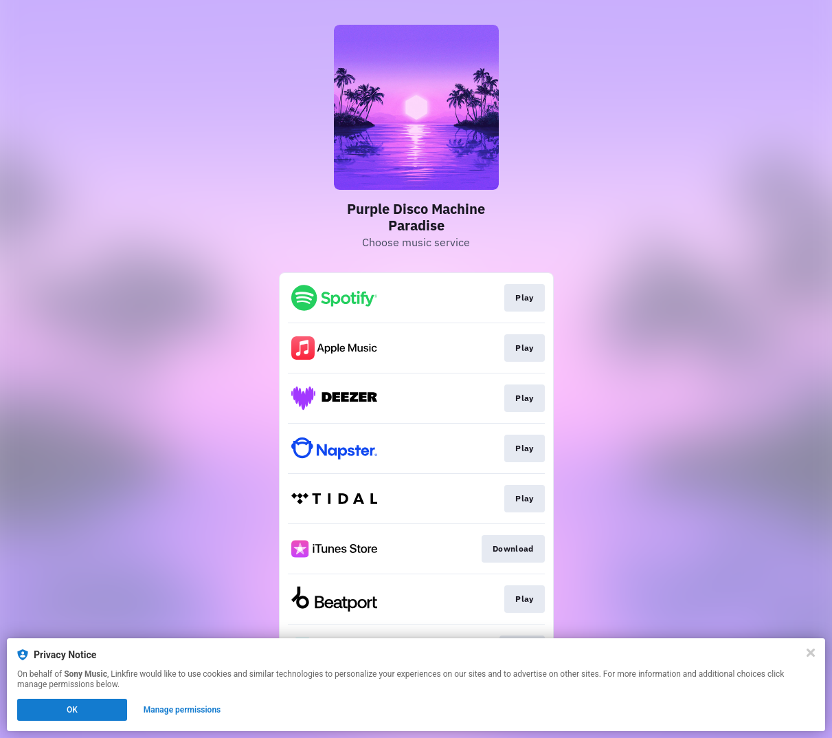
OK (72, 710)
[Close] (811, 653)
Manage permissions (182, 710)
